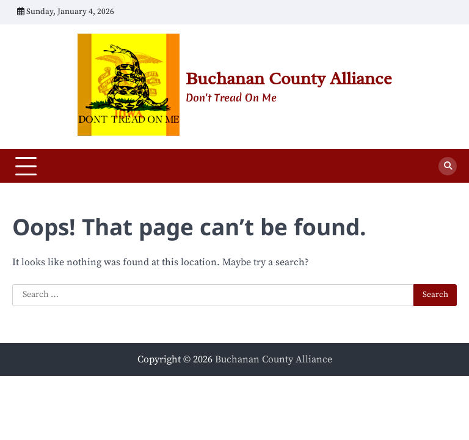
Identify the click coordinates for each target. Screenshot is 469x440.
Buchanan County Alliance (288, 78)
